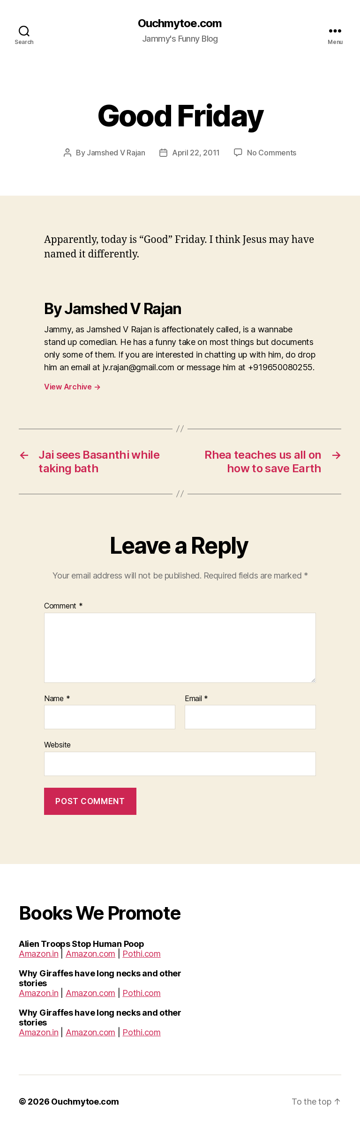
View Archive (72, 386)
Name (57, 699)
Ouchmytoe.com (180, 23)
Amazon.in (39, 954)
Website (57, 744)
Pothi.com (141, 954)
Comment (63, 606)
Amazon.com (90, 954)
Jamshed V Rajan (116, 152)
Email (196, 699)
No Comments (271, 152)
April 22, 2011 (196, 152)
